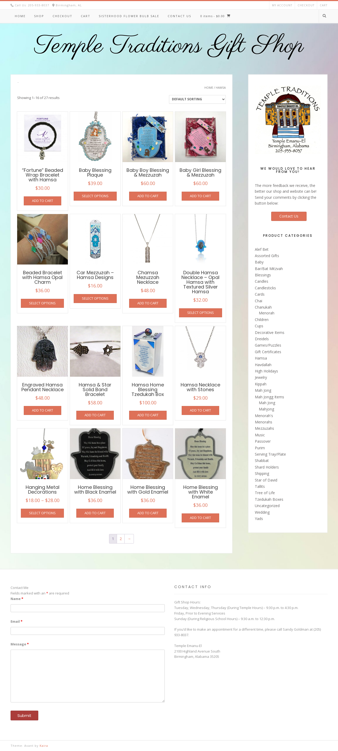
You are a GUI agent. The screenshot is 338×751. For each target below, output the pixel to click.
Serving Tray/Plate (270, 454)
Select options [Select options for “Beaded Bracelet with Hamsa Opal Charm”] (42, 303)
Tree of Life (265, 492)
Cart (323, 5)
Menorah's (264, 415)
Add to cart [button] (42, 200)
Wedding (262, 512)
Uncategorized (267, 505)
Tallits (260, 486)
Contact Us (179, 16)
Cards (260, 294)
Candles (261, 281)
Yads (259, 518)
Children (262, 319)
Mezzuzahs (264, 428)
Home (20, 16)
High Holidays (266, 371)
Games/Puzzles (268, 345)
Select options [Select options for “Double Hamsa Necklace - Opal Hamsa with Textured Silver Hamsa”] (200, 312)
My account (282, 5)
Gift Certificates (268, 351)
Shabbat (262, 460)
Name (17, 598)
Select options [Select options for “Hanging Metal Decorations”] (42, 513)
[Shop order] (197, 99)
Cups (259, 325)
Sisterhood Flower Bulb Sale (129, 16)
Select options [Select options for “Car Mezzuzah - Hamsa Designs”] (95, 298)
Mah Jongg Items (269, 396)
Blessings (263, 274)
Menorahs (263, 421)
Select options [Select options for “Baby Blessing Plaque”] (95, 195)
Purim (260, 447)
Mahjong (266, 409)
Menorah (266, 312)
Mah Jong (263, 390)
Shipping (262, 473)
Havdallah (263, 364)
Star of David (266, 480)
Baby (259, 261)
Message (20, 644)
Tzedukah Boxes (269, 499)
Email (16, 621)
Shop (39, 16)
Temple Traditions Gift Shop (169, 46)
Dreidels (262, 338)
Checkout (306, 5)
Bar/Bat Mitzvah (269, 268)
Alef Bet (262, 249)
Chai (258, 300)
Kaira (44, 746)
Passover (263, 441)
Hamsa (261, 358)
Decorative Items (269, 332)
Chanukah (263, 307)
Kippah (260, 383)
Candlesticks (265, 287)
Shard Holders (267, 467)
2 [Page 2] (121, 538)
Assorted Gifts (267, 255)
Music (260, 434)
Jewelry (261, 377)
